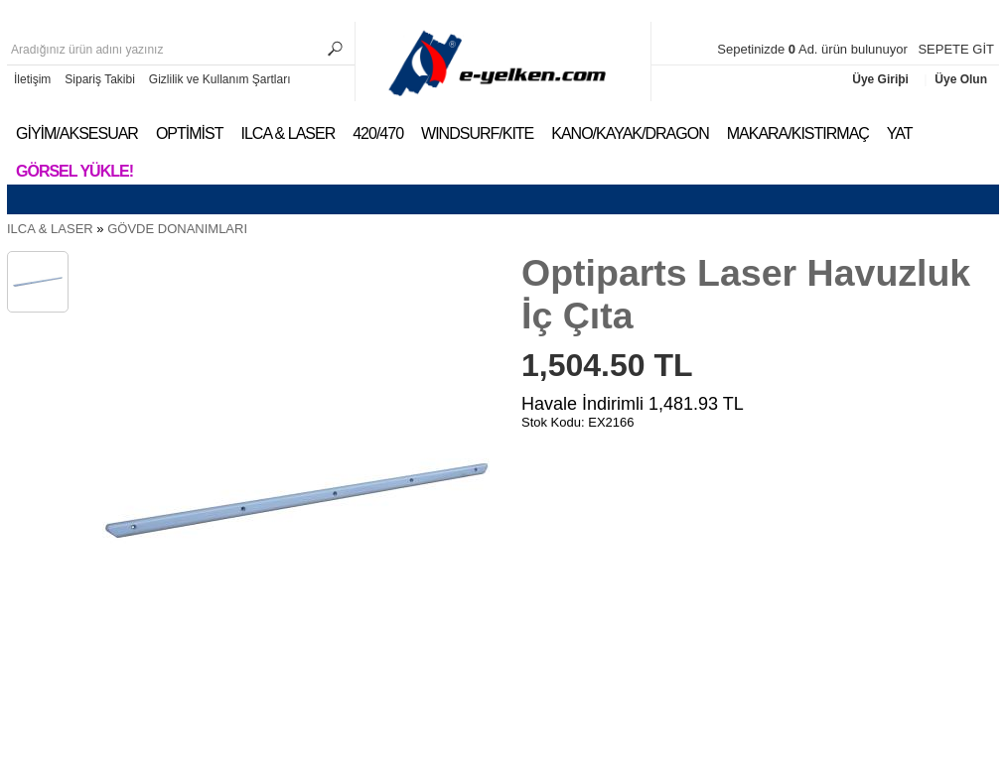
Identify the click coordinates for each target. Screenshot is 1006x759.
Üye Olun (960, 79)
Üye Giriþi (882, 79)
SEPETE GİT (956, 49)
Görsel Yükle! (74, 171)
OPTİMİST (189, 133)
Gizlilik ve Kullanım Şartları (220, 79)
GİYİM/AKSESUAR (77, 133)
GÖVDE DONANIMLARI (177, 228)
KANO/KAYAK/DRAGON (629, 133)
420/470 (378, 133)
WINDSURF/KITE (477, 133)
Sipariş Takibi (99, 79)
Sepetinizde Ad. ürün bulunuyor (814, 49)
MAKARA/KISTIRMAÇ (798, 133)
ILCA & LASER (287, 133)
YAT (900, 133)
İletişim (32, 79)
